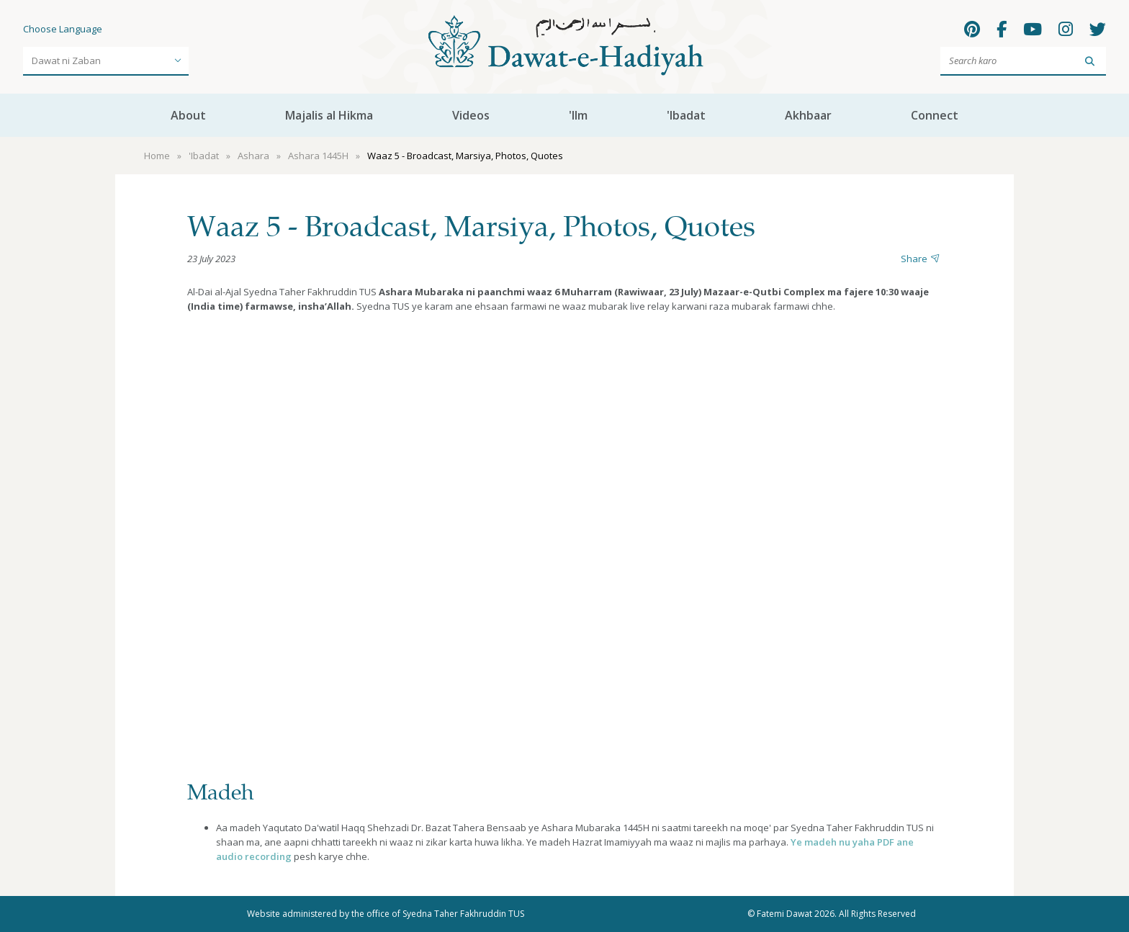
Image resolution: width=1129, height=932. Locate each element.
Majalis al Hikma (329, 115)
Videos (471, 115)
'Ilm (578, 115)
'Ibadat (686, 115)
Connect (934, 115)
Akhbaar (808, 115)
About (188, 115)
